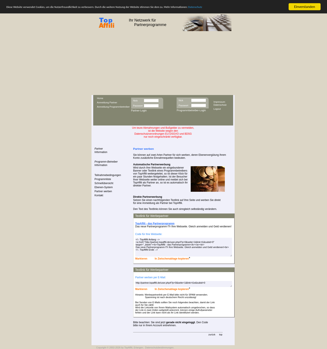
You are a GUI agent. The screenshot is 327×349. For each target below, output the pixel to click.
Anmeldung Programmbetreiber (113, 106)
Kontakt (98, 195)
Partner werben (103, 191)
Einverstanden (304, 6)
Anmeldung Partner (107, 102)
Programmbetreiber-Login (191, 110)
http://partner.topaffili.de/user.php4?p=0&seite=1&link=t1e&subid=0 (183, 284)
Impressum (219, 101)
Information (100, 152)
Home (100, 98)
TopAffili (128, 347)
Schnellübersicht (103, 183)
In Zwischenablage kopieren (171, 258)
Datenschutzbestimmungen (159, 347)
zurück (211, 334)
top (220, 334)
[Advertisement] (163, 63)
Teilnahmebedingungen (107, 175)
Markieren (141, 258)
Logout (217, 108)
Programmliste (102, 179)
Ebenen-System (103, 187)
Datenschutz (195, 6)
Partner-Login (139, 110)
